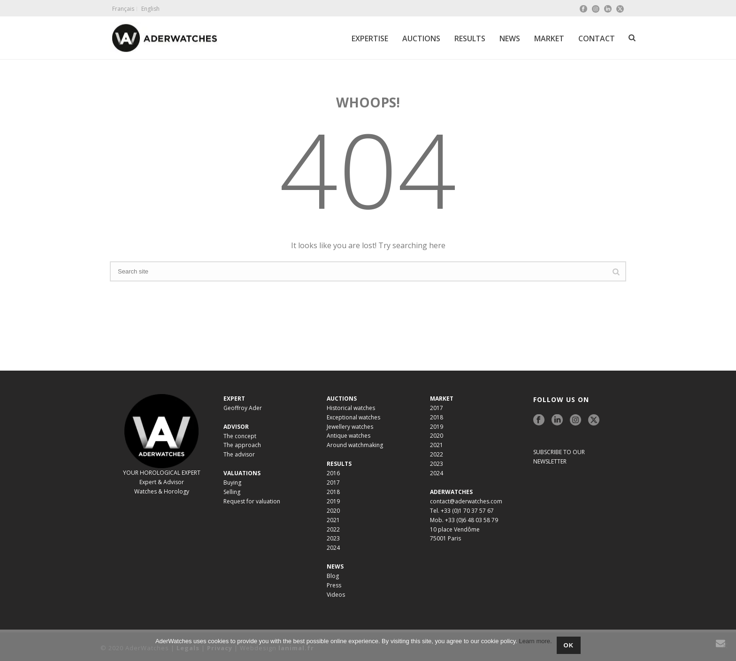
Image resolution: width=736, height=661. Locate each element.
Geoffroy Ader (242, 408)
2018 (333, 492)
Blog (333, 576)
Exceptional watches (353, 417)
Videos (336, 595)
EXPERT (234, 399)
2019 (333, 501)
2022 (333, 529)
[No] (724, 645)
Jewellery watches (350, 427)
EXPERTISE (370, 38)
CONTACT (596, 38)
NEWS (509, 38)
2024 (333, 548)
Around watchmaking (355, 445)
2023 (333, 538)
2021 (333, 520)
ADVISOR (236, 427)
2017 (333, 482)
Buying (232, 482)
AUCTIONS (421, 38)
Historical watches (351, 408)
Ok (569, 645)
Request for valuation (251, 501)
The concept (239, 436)
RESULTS (469, 38)
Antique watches (348, 436)
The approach (242, 445)
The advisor (239, 454)
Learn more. (535, 641)
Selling (231, 492)
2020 (333, 511)
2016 (333, 473)
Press (334, 585)
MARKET (549, 38)
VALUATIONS (242, 473)
